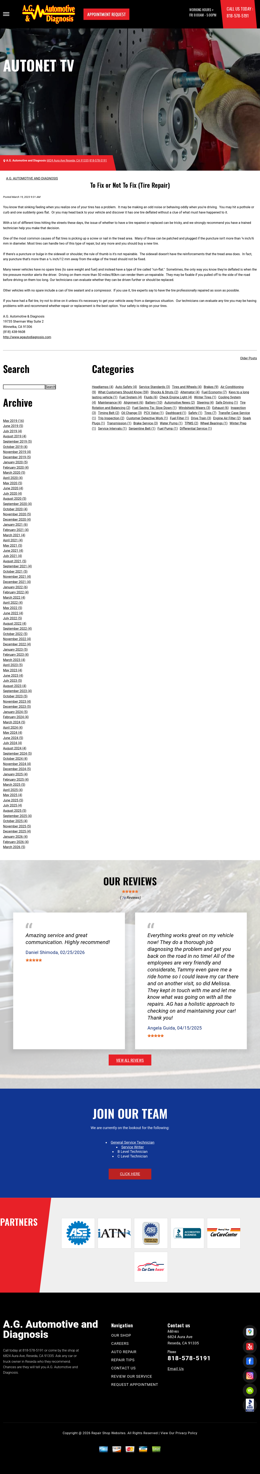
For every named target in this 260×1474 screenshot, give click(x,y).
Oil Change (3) (131, 413)
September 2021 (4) (17, 566)
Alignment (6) (133, 402)
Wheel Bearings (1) (214, 423)
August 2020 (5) (14, 499)
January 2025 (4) (15, 774)
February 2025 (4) (16, 779)
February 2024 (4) (16, 717)
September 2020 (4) (17, 504)
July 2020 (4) (12, 493)
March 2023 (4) (14, 660)
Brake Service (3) (145, 423)
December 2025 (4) (17, 831)
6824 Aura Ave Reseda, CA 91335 (68, 160)
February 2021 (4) (16, 530)
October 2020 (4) (15, 509)
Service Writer (132, 1147)
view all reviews (130, 1060)
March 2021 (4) (14, 535)
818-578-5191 (237, 15)
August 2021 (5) (14, 561)
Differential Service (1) (196, 428)
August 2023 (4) (14, 686)
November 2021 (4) (17, 577)
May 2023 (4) (12, 670)
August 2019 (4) (14, 436)
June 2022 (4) (13, 613)
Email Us (176, 1369)
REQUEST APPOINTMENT (134, 1384)
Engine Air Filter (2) (227, 418)
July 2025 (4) (12, 805)
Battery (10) (153, 402)
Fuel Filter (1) (179, 418)
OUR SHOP (121, 1335)
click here (130, 1174)
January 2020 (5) (15, 462)
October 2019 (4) (15, 447)
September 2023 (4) (17, 691)
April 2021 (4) (13, 540)
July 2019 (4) (12, 431)
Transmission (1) (119, 423)
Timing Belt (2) (108, 413)
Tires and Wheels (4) (187, 387)
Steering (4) (205, 402)
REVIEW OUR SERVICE (131, 1376)
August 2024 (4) (14, 748)
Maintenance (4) (110, 402)
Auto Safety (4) (126, 387)
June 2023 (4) (13, 675)
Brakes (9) (211, 387)
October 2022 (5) (15, 634)
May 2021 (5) (12, 545)
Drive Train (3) (201, 418)
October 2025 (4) (15, 821)
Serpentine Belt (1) (142, 428)
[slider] (130, 891)
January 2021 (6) (15, 525)
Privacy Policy (186, 1433)
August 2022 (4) (14, 623)
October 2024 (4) (15, 759)
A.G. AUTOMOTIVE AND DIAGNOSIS (32, 178)
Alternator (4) (190, 392)
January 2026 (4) (15, 837)
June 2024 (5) (13, 738)
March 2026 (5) (14, 847)
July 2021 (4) (12, 556)
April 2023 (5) (13, 665)
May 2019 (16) (13, 421)
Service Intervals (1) (112, 428)
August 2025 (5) (14, 811)
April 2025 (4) (13, 790)
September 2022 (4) (17, 629)
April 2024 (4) (13, 727)
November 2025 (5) (17, 826)
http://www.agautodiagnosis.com (27, 337)
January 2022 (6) (15, 587)
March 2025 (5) (14, 785)
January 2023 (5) (15, 649)
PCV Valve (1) (154, 413)
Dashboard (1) (176, 413)
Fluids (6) (151, 397)
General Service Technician (132, 1142)
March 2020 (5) (14, 473)
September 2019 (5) (17, 441)
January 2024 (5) (15, 712)
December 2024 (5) (17, 769)
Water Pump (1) (171, 423)
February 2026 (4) (16, 842)
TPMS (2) (191, 423)
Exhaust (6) (220, 408)
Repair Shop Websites (108, 1433)
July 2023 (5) (12, 681)
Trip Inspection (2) (111, 418)
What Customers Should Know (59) (123, 392)
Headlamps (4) (103, 387)
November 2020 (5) (17, 514)
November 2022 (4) (17, 639)
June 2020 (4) (13, 488)
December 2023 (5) (17, 707)
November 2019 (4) (17, 452)
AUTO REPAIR (123, 1351)
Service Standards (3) (154, 387)
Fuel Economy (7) (214, 392)
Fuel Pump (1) (167, 428)
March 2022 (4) (14, 597)
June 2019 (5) (13, 426)
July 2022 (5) (12, 618)
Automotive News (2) (179, 402)
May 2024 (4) (12, 733)
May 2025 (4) (12, 795)
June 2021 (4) (13, 551)
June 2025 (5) (13, 800)
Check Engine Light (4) (176, 397)
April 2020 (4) (13, 478)
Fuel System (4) (130, 397)
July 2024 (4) (12, 743)
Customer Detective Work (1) (147, 418)
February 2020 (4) (16, 467)
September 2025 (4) (17, 816)
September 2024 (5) (17, 753)
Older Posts (248, 358)
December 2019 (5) (17, 457)
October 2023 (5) (15, 696)
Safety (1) (195, 413)
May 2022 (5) (12, 608)
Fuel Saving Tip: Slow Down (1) (154, 408)
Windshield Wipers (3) (194, 408)
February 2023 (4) (16, 655)
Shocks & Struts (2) (164, 392)
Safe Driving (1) (227, 402)
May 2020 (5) (12, 483)
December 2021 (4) (17, 582)
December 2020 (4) (17, 519)
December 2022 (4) (17, 644)
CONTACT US (123, 1368)
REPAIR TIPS (123, 1360)
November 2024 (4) (17, 764)
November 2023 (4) (17, 701)
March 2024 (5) (14, 722)
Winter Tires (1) (205, 397)
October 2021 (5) (15, 571)
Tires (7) (210, 413)
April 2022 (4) (13, 603)
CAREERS (120, 1343)
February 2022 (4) (16, 592)
